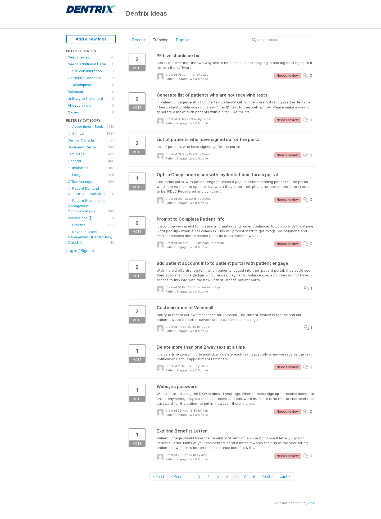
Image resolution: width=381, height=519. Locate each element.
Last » (285, 476)
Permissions (91, 218)
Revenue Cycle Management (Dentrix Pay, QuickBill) (91, 237)
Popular (183, 39)
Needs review (91, 57)
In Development (91, 84)
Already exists (91, 105)
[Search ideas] (282, 40)
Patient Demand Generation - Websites (91, 191)
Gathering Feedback (91, 77)
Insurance (91, 167)
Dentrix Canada (91, 140)
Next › (267, 476)
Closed (91, 112)
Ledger (91, 174)
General (91, 160)
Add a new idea (91, 39)
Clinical (91, 133)
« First (158, 476)
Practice (91, 224)
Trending (161, 39)
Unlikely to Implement (91, 98)
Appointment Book (91, 126)
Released (91, 91)
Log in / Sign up (80, 250)
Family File (91, 154)
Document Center (91, 147)
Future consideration (91, 71)
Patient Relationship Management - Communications (91, 206)
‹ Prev (176, 476)
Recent (138, 39)
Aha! (311, 503)
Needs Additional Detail (91, 64)
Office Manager (91, 181)
